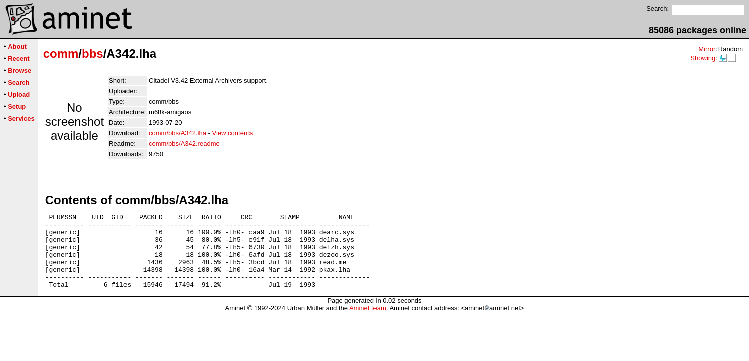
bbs (92, 53)
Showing (702, 58)
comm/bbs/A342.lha (177, 133)
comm (61, 53)
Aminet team (367, 323)
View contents (232, 133)
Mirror (706, 49)
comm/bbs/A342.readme (184, 143)
